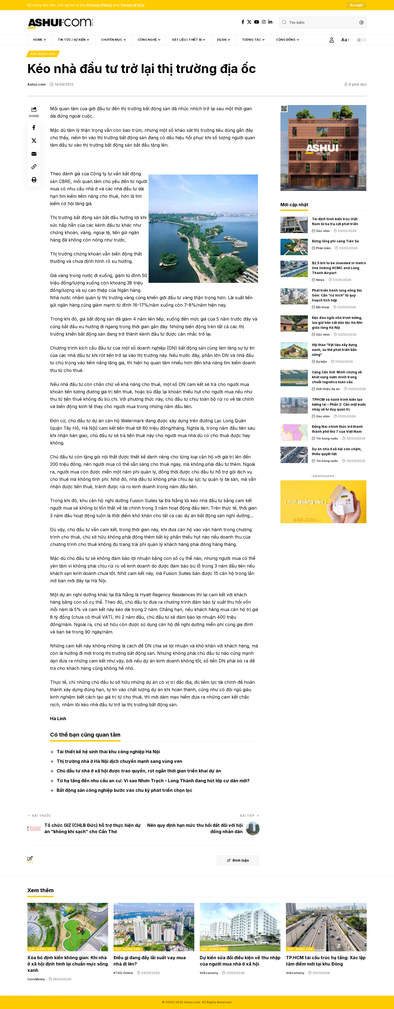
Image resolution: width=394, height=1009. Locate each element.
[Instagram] (263, 22)
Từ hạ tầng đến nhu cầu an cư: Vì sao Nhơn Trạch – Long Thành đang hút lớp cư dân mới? (153, 780)
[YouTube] (256, 22)
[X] (249, 22)
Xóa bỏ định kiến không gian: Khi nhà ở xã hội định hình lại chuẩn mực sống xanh (67, 964)
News (320, 280)
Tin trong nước (327, 439)
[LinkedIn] (270, 22)
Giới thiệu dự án (328, 389)
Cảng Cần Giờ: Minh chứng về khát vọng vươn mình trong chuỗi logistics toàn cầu (337, 377)
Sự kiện (321, 362)
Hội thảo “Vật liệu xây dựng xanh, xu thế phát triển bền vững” (334, 350)
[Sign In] (331, 40)
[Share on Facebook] (33, 128)
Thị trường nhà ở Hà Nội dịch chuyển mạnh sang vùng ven (119, 761)
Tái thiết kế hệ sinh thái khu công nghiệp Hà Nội (108, 751)
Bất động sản (43, 54)
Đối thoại (322, 307)
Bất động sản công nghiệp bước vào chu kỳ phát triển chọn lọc (124, 790)
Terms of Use (132, 5)
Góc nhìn (323, 231)
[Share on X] (33, 141)
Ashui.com (36, 84)
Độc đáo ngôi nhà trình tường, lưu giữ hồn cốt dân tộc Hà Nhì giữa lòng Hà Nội (337, 323)
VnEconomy (209, 973)
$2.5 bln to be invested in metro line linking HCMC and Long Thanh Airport (339, 268)
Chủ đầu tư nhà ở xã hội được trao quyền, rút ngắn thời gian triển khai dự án (139, 771)
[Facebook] (243, 22)
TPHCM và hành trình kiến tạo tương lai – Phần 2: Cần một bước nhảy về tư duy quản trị (339, 404)
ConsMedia (36, 979)
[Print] (33, 180)
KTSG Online (123, 973)
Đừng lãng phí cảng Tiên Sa (335, 241)
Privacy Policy (99, 5)
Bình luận (237, 860)
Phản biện (323, 248)
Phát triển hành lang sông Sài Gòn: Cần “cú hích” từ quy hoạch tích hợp (337, 295)
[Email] (33, 154)
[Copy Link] (33, 167)
